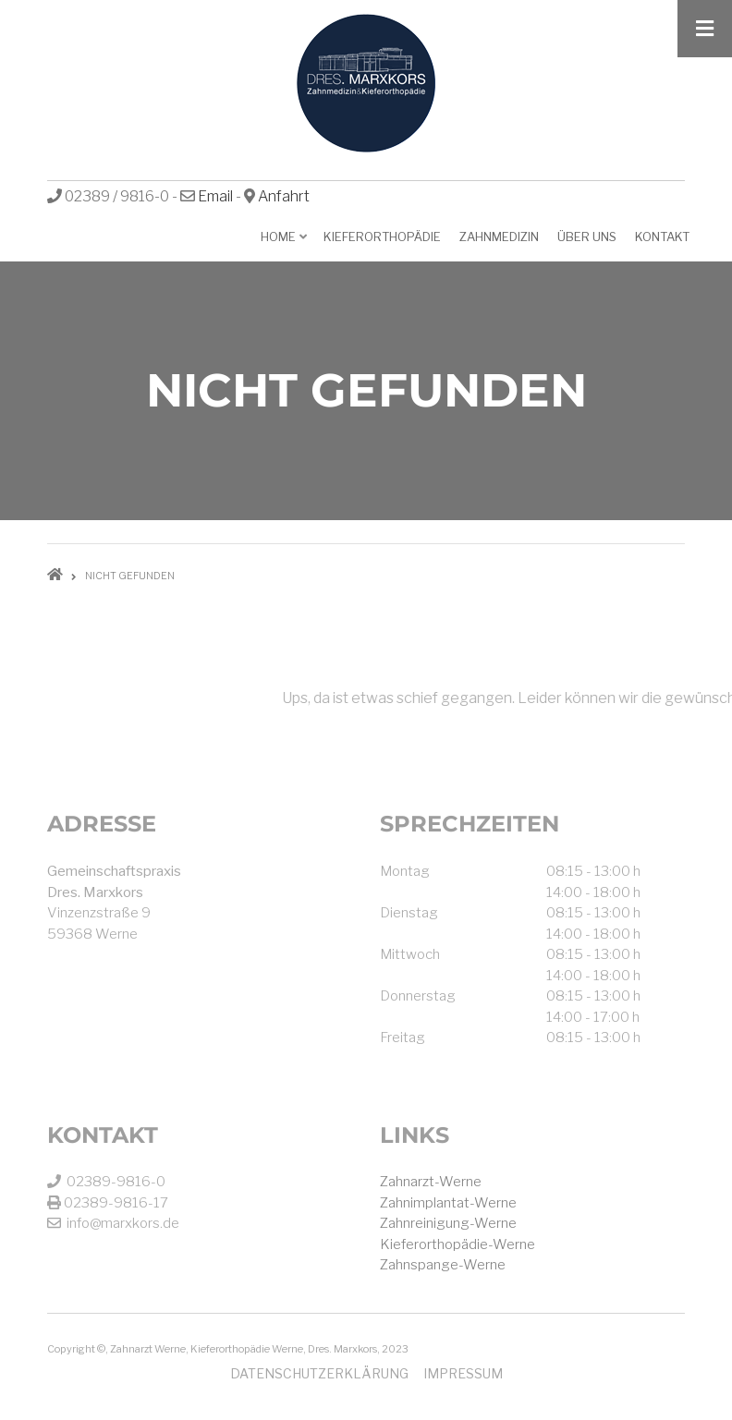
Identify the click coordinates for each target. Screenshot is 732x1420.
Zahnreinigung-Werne (448, 1223)
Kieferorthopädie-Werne (457, 1244)
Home (280, 243)
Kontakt (662, 236)
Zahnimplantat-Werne (448, 1203)
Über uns (586, 236)
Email (215, 196)
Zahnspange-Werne (443, 1264)
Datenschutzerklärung (319, 1373)
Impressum (463, 1373)
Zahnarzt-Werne (431, 1181)
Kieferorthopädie (382, 236)
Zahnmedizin (499, 236)
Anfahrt (284, 196)
